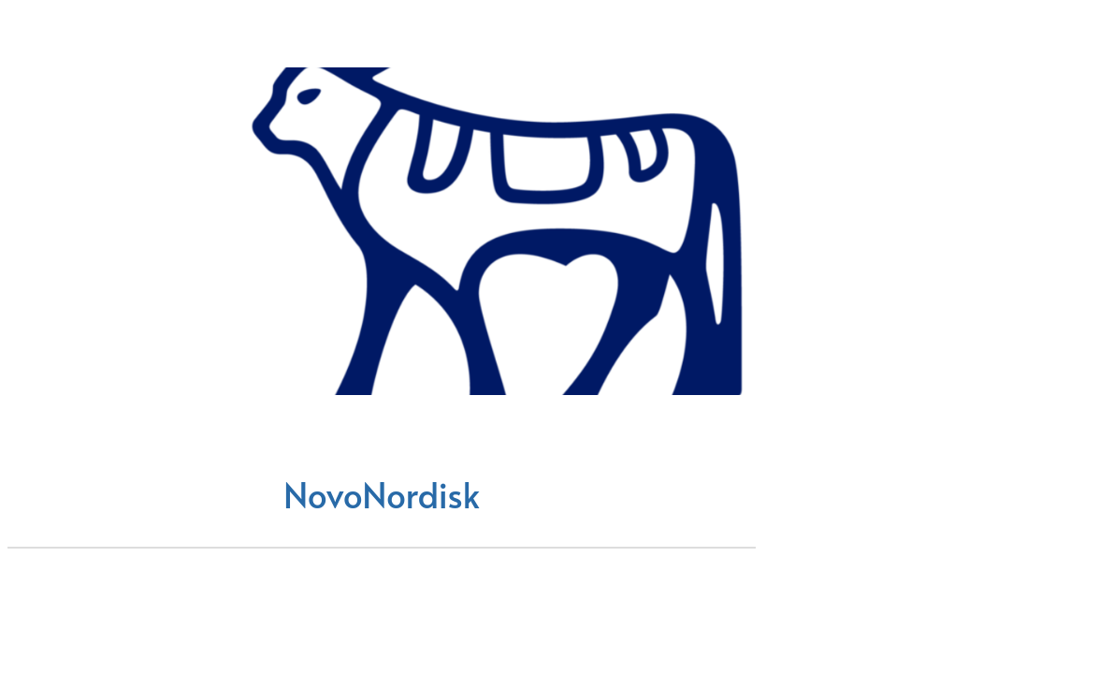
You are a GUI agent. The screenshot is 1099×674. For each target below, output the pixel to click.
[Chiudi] (37, 37)
